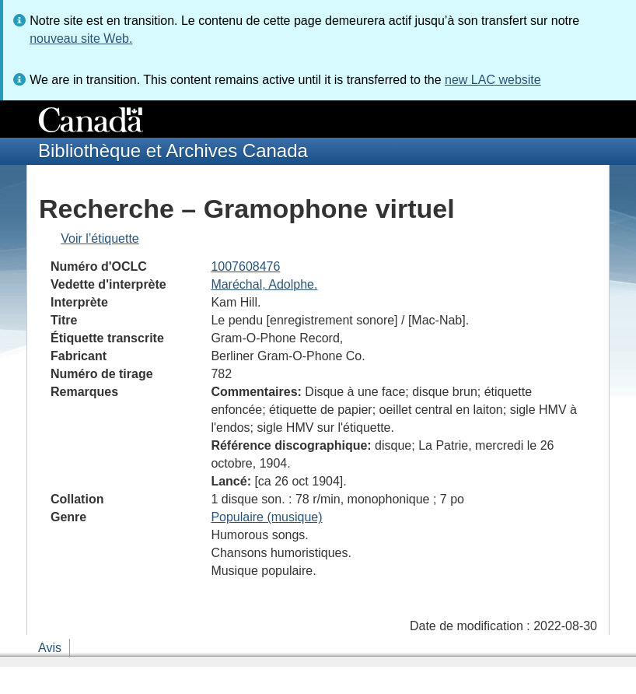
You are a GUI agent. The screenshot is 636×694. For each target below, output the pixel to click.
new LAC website (493, 79)
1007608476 (245, 266)
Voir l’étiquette (100, 238)
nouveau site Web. (81, 38)
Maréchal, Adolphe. (264, 284)
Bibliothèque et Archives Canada (173, 150)
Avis (49, 647)
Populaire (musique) (266, 517)
